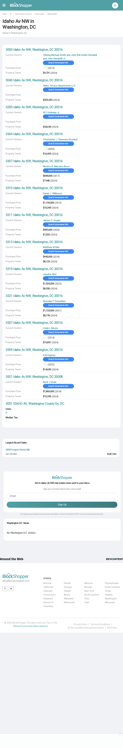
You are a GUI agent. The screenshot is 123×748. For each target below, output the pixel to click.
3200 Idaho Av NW (18, 107)
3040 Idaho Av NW (18, 80)
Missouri (88, 683)
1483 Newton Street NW (17, 494)
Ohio (86, 699)
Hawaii (67, 691)
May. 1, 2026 (11, 498)
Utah (86, 702)
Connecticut (49, 695)
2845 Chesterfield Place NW (19, 505)
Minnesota (69, 702)
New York (89, 691)
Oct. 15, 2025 (11, 520)
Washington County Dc (23, 14)
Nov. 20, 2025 (11, 554)
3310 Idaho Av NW (18, 188)
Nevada (88, 687)
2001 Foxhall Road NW (16, 483)
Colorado (48, 691)
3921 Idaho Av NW (18, 377)
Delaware (48, 699)
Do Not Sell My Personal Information (86, 728)
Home (4, 14)
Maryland (68, 699)
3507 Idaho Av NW (18, 323)
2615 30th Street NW (15, 461)
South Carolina (112, 687)
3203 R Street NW (14, 527)
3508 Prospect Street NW (18, 449)
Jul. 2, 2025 (10, 465)
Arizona (47, 683)
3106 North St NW (14, 516)
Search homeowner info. (58, 63)
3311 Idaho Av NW (18, 215)
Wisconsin (110, 702)
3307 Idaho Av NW (18, 161)
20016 (58, 50)
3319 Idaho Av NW (18, 269)
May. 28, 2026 (11, 543)
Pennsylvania (111, 683)
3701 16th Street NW (15, 472)
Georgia (68, 687)
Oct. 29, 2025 (11, 454)
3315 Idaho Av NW (18, 242)
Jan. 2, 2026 (11, 487)
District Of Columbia (48, 704)
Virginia (108, 695)
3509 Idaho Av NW (18, 350)
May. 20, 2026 (11, 476)
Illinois (67, 695)
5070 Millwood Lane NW (17, 538)
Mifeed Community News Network (30, 726)
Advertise (112, 728)
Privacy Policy (80, 724)
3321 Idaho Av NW (18, 296)
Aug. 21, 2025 (11, 531)
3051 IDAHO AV (16, 404)
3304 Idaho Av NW (18, 134)
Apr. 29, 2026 (11, 509)
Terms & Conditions (100, 724)
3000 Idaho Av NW (18, 50)
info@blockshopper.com (15, 681)
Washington (39, 14)
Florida (67, 683)
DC (11, 14)
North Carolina (91, 695)
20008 (58, 377)
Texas (108, 691)
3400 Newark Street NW (17, 549)
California (48, 687)
